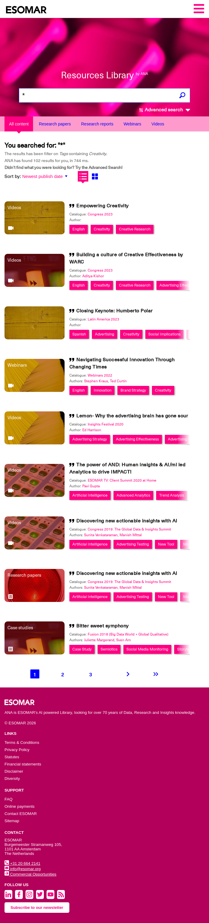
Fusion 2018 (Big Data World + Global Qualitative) (128, 634)
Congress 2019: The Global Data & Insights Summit (129, 529)
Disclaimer (14, 771)
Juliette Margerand (99, 640)
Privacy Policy (17, 749)
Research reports (97, 124)
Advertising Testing (133, 544)
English (78, 229)
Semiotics (109, 649)
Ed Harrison (91, 430)
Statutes (12, 757)
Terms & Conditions (22, 742)
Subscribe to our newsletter (37, 907)
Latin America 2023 (103, 319)
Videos (157, 124)
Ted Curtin (118, 381)
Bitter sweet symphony (102, 626)
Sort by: (13, 176)
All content (19, 124)
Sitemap (12, 821)
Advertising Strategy (89, 439)
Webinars (132, 124)
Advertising (104, 334)
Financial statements (23, 764)
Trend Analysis (171, 495)
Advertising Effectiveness (180, 285)
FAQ (9, 799)
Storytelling (186, 649)
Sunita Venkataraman (101, 535)
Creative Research (134, 229)
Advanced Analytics (133, 495)
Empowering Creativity (102, 206)
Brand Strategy (133, 390)
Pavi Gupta (91, 486)
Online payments (20, 806)
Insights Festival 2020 (105, 424)
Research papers (55, 124)
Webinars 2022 (100, 375)
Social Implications (164, 334)
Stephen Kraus (96, 381)
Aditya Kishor (93, 276)
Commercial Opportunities (30, 874)
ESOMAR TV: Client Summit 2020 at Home (122, 480)
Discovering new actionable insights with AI (126, 521)
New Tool (166, 544)
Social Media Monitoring (147, 649)
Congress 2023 (100, 214)
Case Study (82, 649)
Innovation (102, 390)
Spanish (79, 334)
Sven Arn (123, 640)
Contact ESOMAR (21, 813)
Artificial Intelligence (90, 495)
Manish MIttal (131, 535)
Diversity (12, 778)
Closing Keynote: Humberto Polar (114, 311)
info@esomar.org (23, 869)
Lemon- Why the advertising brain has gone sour (132, 416)
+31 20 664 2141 (22, 863)
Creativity (102, 229)
